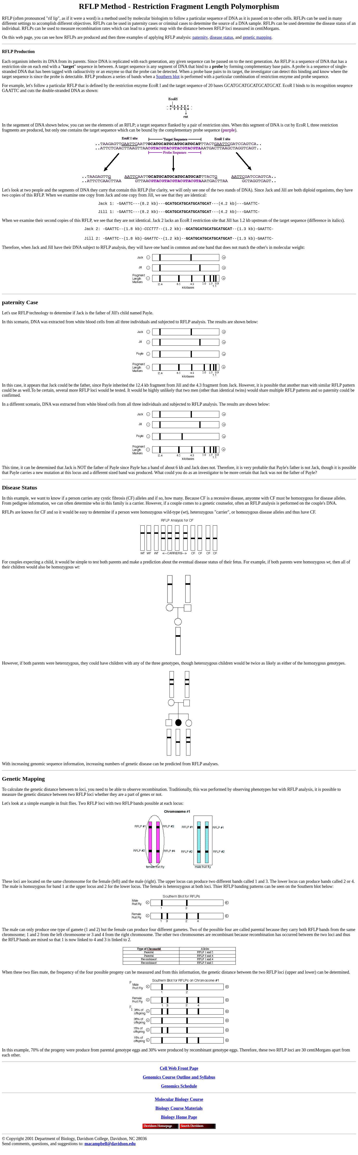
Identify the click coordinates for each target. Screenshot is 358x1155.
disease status (221, 37)
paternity (200, 37)
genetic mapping (257, 37)
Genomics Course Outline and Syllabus (179, 1082)
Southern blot (168, 76)
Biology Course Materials (179, 1113)
